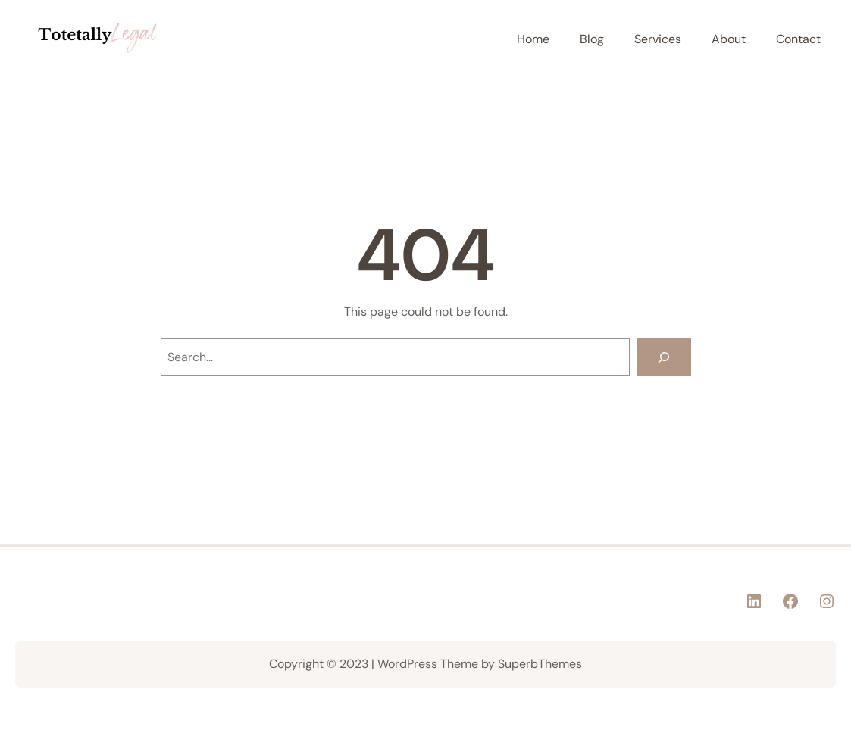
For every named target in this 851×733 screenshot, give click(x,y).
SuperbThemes (540, 664)
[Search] (664, 357)
